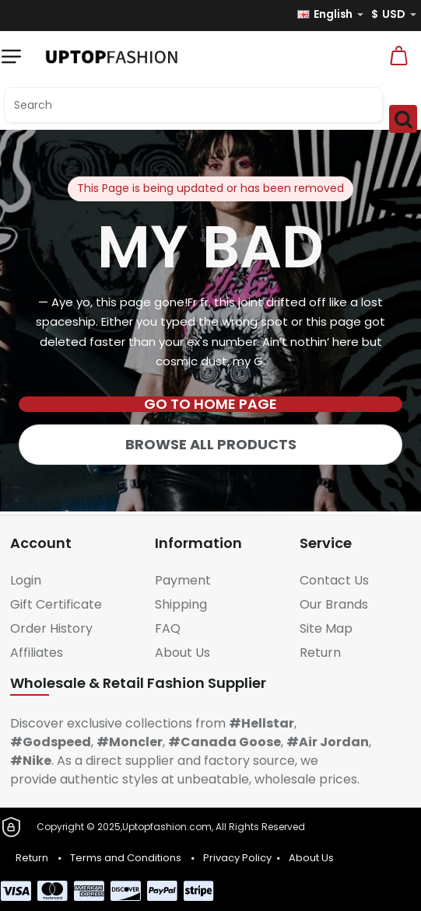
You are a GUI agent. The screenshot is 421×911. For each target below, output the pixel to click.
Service (326, 543)
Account (41, 543)
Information (198, 543)
